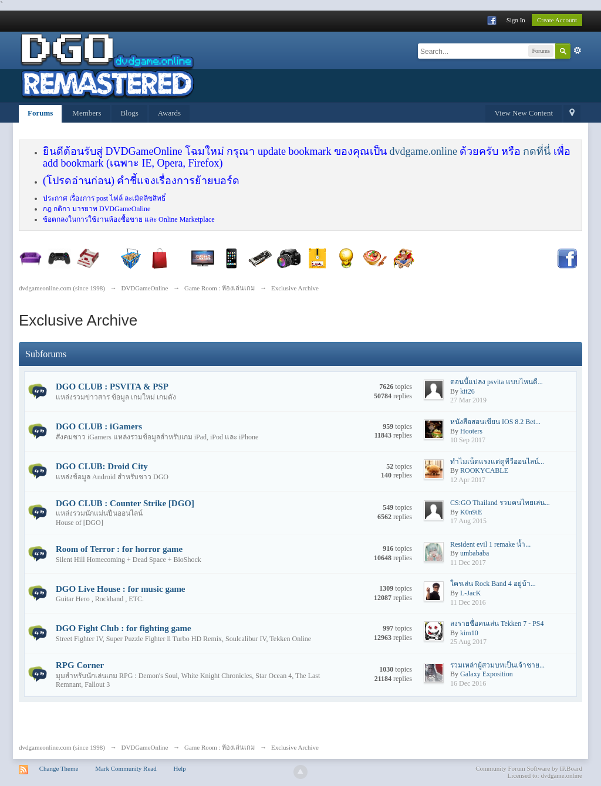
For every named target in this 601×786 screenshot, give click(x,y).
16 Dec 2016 (468, 683)
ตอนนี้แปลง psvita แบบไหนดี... (496, 382)
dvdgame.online (423, 151)
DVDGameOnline (144, 747)
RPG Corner (80, 665)
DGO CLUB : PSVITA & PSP (112, 386)
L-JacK (470, 593)
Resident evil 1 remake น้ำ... (490, 544)
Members (86, 113)
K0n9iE (471, 512)
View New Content (523, 113)
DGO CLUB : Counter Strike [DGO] (125, 503)
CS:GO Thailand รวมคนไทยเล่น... (500, 503)
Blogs (129, 113)
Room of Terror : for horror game (119, 549)
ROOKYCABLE (484, 470)
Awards (169, 113)
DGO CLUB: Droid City (102, 466)
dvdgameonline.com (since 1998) (62, 747)
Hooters (471, 431)
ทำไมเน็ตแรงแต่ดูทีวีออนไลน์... (497, 462)
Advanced (577, 50)
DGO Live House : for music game (120, 589)
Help (179, 768)
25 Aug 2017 (468, 642)
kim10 (469, 633)
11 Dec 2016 (468, 602)
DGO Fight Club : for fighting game (123, 628)
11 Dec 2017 (468, 562)
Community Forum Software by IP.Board (528, 768)
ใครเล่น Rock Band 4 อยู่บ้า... (493, 584)
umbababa (474, 553)
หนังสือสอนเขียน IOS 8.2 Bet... (495, 422)
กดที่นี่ (537, 151)
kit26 (467, 391)
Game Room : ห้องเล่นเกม (219, 747)
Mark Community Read (126, 768)
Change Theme (59, 768)
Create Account (557, 19)
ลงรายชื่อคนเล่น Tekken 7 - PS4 (497, 623)
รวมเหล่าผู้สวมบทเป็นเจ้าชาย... (497, 665)
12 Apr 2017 (467, 480)
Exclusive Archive (295, 747)
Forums (40, 113)
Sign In (516, 19)
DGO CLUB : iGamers (99, 426)
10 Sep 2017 (467, 440)
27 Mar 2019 (468, 400)
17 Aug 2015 (468, 521)
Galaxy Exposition (486, 674)
